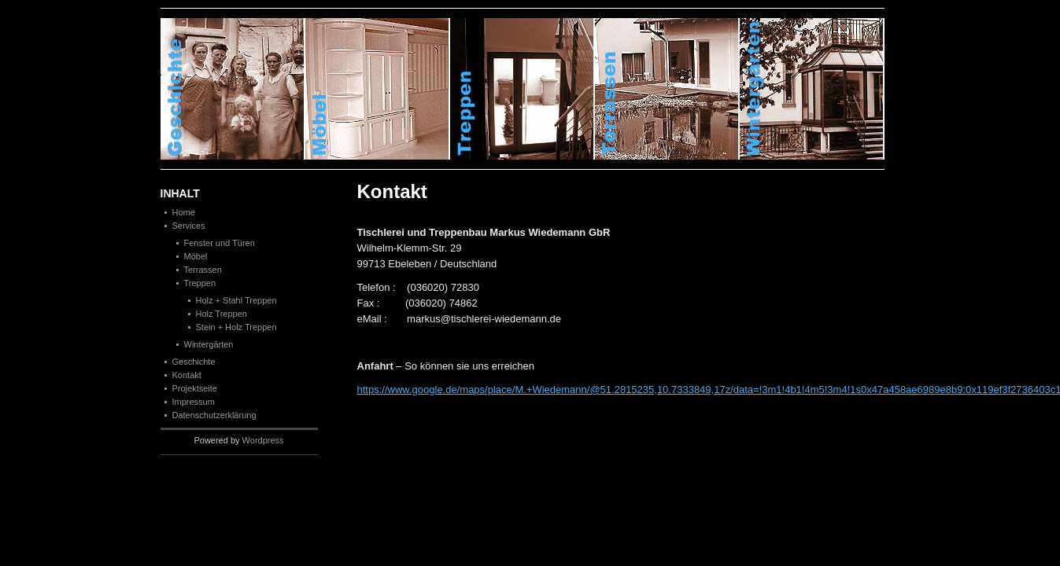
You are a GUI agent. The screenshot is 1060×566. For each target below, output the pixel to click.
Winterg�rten (812, 89)
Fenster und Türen (219, 243)
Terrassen (667, 89)
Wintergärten (209, 344)
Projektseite (194, 388)
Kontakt (186, 375)
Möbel (196, 256)
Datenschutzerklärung (214, 415)
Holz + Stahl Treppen (236, 300)
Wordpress (263, 440)
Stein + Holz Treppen (236, 327)
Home (183, 212)
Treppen (522, 89)
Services (188, 225)
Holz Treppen (221, 313)
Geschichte (233, 89)
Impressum (193, 401)
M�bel (377, 89)
